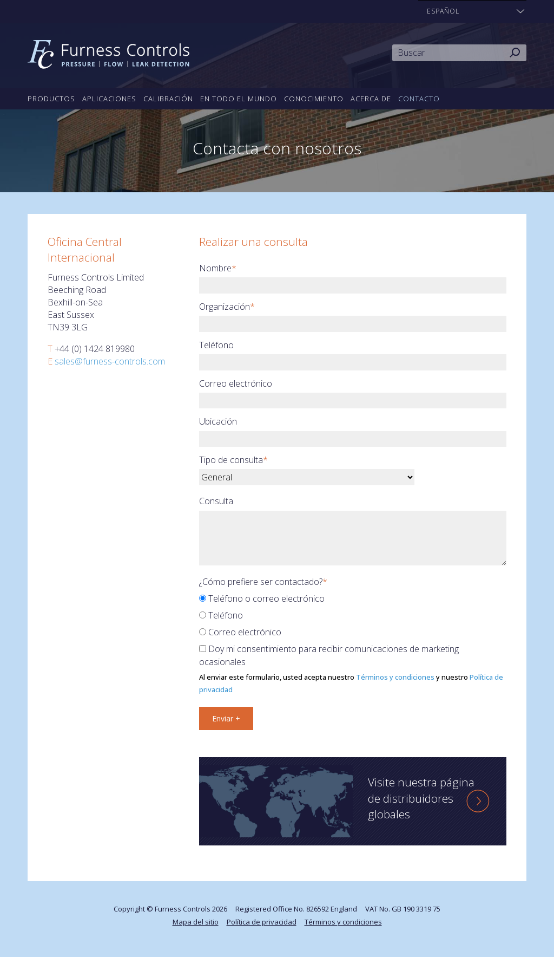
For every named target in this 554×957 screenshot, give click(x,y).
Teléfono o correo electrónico (262, 598)
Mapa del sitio (196, 922)
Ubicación (218, 421)
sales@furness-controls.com (110, 361)
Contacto (419, 98)
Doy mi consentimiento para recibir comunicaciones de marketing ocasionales (329, 655)
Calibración (168, 98)
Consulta (216, 501)
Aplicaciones (109, 98)
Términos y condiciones (395, 677)
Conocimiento (314, 98)
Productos (51, 98)
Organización (227, 307)
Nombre (217, 268)
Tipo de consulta (233, 460)
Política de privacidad (261, 922)
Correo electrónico (235, 383)
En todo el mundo (238, 98)
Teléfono (216, 345)
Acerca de (371, 98)
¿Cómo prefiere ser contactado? (263, 582)
